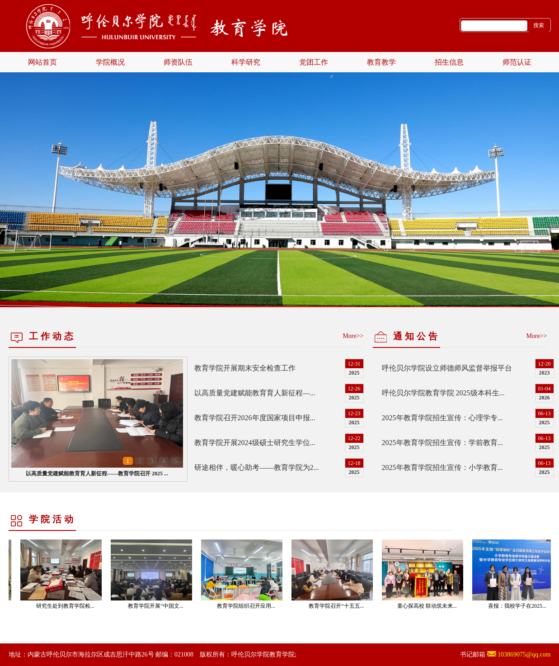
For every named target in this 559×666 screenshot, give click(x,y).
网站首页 (42, 62)
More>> (353, 336)
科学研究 (245, 62)
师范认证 (517, 62)
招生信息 (449, 62)
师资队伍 (178, 62)
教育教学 (381, 62)
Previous (24, 169)
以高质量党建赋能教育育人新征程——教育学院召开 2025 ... (97, 473)
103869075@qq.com (524, 654)
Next (534, 169)
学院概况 (110, 62)
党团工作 (313, 62)
